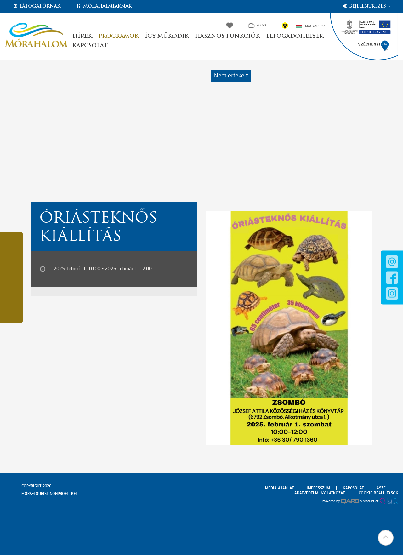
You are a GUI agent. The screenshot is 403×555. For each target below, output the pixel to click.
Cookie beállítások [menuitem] (378, 493)
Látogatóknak (36, 6)
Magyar (310, 25)
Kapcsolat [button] (90, 46)
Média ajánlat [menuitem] (279, 488)
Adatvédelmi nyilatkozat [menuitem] (319, 493)
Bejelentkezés (366, 6)
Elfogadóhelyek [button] (294, 36)
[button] (386, 538)
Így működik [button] (167, 36)
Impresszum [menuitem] (318, 488)
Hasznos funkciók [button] (227, 36)
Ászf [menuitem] (381, 488)
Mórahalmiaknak (104, 6)
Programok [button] (118, 36)
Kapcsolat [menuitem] (353, 488)
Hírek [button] (82, 36)
